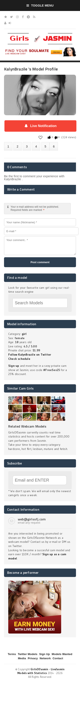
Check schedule (19, 359)
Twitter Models (27, 654)
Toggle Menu (40, 5)
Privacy (33, 658)
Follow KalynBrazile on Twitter (29, 354)
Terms (12, 654)
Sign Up (44, 654)
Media (22, 658)
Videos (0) (27, 146)
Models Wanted (62, 654)
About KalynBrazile (8, 146)
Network (45, 658)
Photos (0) (17, 146)
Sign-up (13, 366)
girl (24, 334)
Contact (57, 658)
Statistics (36, 146)
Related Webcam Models (27, 426)
